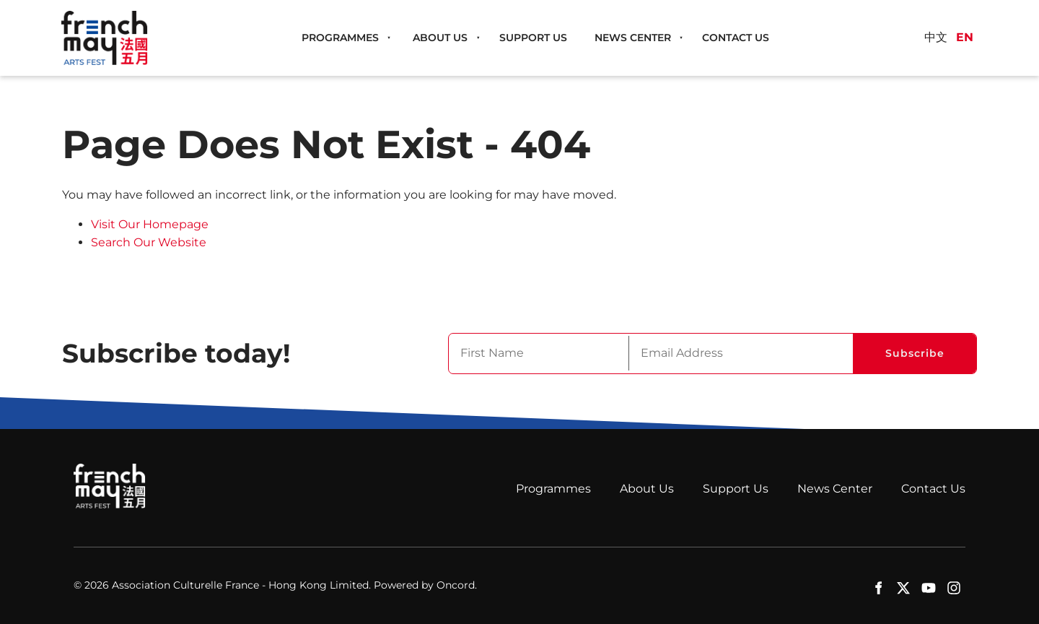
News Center (633, 37)
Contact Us (735, 37)
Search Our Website (148, 242)
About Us (440, 37)
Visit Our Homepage (150, 224)
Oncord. (457, 585)
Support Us (533, 37)
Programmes (340, 37)
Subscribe (914, 353)
